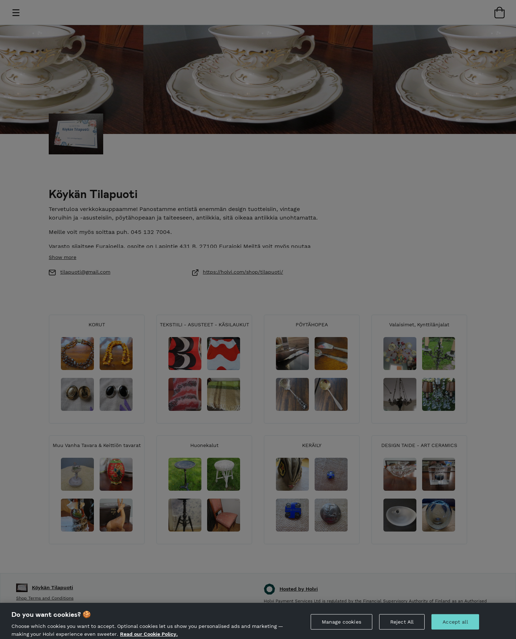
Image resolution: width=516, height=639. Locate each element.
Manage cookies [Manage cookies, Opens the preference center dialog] (341, 627)
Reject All (402, 627)
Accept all (455, 627)
